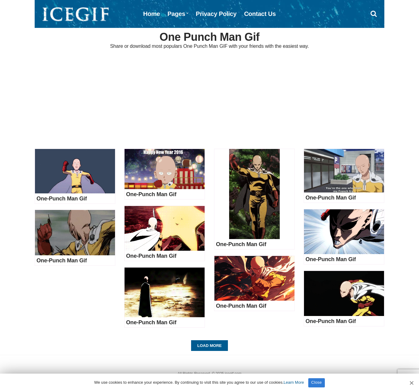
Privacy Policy (216, 13)
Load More (209, 345)
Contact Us (260, 13)
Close (316, 382)
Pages (176, 13)
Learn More (294, 382)
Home (151, 13)
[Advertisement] (209, 100)
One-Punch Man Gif (62, 199)
